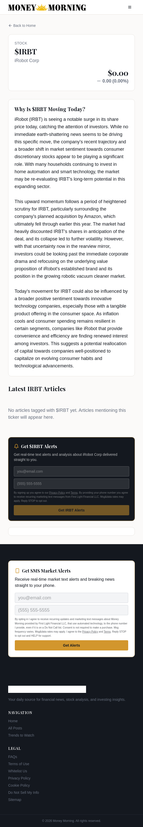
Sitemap (14, 800)
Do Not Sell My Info (23, 792)
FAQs (12, 757)
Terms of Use (18, 764)
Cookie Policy (19, 785)
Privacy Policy (57, 492)
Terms (74, 492)
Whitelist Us (17, 771)
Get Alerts (71, 645)
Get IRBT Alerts (71, 510)
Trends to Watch (21, 735)
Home (13, 721)
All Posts (15, 728)
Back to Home (22, 26)
